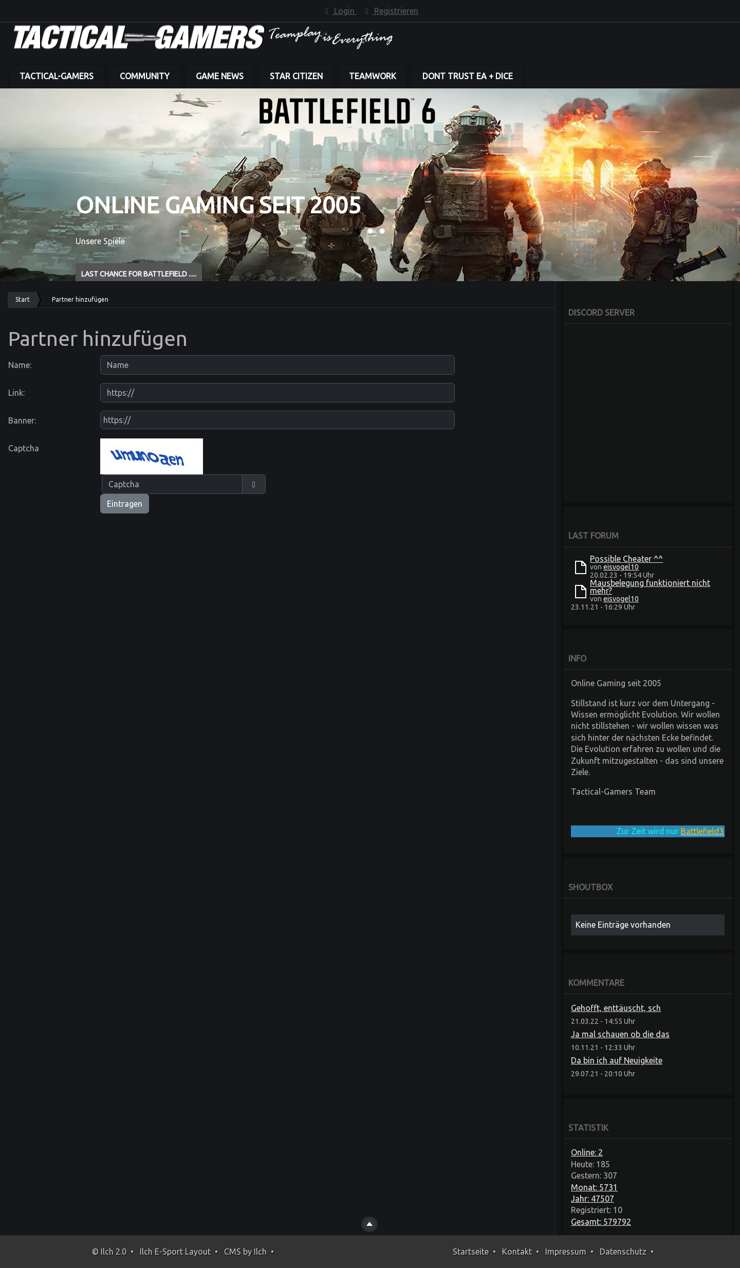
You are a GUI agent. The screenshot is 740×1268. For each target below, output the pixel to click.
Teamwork (372, 76)
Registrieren (390, 10)
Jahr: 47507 (592, 1198)
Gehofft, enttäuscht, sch (616, 1008)
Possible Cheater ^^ (626, 558)
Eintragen (124, 503)
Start (22, 299)
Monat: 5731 (594, 1187)
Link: (16, 392)
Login (339, 10)
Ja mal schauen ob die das (620, 1034)
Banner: (22, 420)
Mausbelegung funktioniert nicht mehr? (650, 586)
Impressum (565, 1251)
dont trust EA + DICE (467, 76)
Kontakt (517, 1251)
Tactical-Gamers (57, 76)
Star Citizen (296, 76)
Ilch (260, 1251)
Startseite (471, 1251)
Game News (220, 76)
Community (145, 76)
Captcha (23, 448)
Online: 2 (587, 1152)
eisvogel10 (621, 567)
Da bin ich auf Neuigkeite (616, 1060)
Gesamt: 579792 (601, 1221)
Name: (19, 365)
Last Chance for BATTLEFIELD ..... (138, 274)
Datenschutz (623, 1251)
